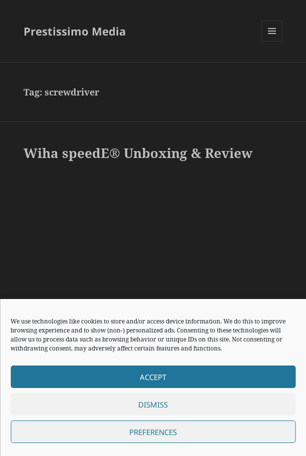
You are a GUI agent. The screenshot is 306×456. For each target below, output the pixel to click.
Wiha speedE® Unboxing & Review (138, 153)
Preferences (153, 432)
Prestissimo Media (75, 31)
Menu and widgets (272, 41)
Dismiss (153, 405)
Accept (153, 377)
